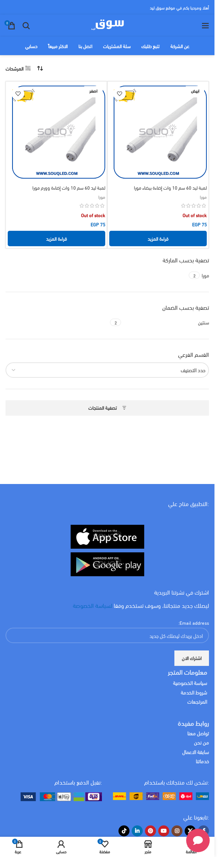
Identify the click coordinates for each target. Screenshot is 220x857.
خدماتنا (202, 760)
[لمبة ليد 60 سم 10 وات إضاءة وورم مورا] (56, 132)
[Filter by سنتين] (166, 322)
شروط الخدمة (194, 692)
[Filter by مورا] (205, 275)
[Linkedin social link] (137, 830)
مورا (203, 197)
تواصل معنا (198, 733)
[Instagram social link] (176, 830)
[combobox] (107, 370)
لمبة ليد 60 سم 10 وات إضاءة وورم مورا (68, 187)
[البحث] (26, 25)
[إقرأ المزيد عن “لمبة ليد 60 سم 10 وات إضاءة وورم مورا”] (56, 238)
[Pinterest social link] (150, 830)
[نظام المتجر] (40, 68)
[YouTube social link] (163, 830)
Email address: (193, 622)
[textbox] (107, 370)
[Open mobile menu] (205, 25)
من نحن (201, 742)
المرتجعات (197, 701)
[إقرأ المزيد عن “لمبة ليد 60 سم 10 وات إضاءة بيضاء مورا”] (158, 238)
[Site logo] (107, 24)
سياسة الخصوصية (190, 682)
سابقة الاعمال (195, 751)
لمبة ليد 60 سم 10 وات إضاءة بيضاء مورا (170, 187)
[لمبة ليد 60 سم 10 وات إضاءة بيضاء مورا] (158, 132)
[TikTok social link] (123, 830)
